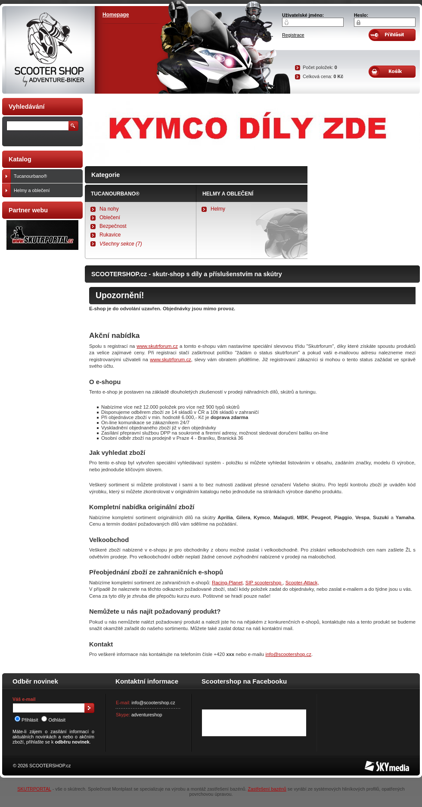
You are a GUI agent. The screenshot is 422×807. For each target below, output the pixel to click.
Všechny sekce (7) (120, 244)
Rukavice (110, 235)
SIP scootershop (264, 582)
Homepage (115, 15)
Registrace (293, 35)
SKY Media (376, 763)
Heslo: (361, 15)
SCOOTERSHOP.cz (50, 765)
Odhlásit (53, 719)
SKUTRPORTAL (34, 788)
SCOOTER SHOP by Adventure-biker (48, 50)
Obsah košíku (392, 72)
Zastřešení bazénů (267, 788)
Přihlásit (26, 719)
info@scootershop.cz (288, 654)
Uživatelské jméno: (303, 15)
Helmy (218, 209)
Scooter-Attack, (302, 582)
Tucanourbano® (115, 194)
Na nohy (109, 209)
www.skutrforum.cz (157, 346)
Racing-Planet (227, 582)
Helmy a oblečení (227, 194)
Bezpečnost (113, 226)
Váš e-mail (23, 699)
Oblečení (109, 217)
